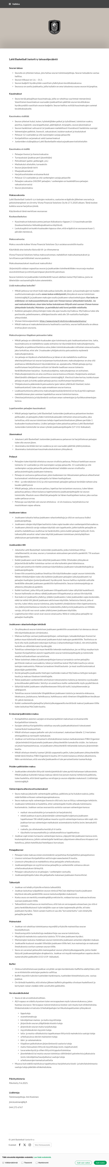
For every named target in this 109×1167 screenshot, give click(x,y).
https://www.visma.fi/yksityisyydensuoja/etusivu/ (63, 321)
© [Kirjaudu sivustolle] (10, 1139)
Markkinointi (42, 1163)
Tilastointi (26, 1163)
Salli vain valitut (83, 1163)
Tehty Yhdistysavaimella (42, 1145)
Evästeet (12, 1145)
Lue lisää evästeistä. (42, 1157)
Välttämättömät (10, 1163)
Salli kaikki (100, 1163)
